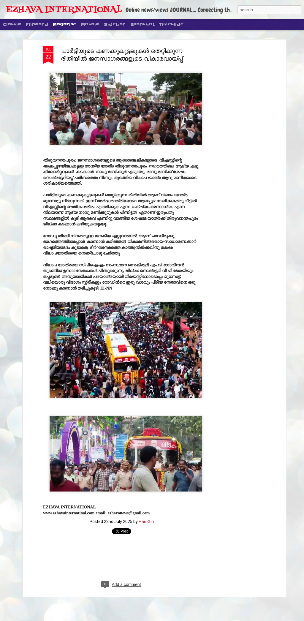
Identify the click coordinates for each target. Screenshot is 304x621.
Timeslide (171, 24)
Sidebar (115, 24)
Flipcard (37, 24)
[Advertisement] (233, 140)
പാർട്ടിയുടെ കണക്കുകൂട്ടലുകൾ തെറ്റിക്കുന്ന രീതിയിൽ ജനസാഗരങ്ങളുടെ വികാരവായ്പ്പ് (122, 54)
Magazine (64, 24)
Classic (12, 24)
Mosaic (90, 24)
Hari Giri (146, 521)
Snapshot (142, 24)
